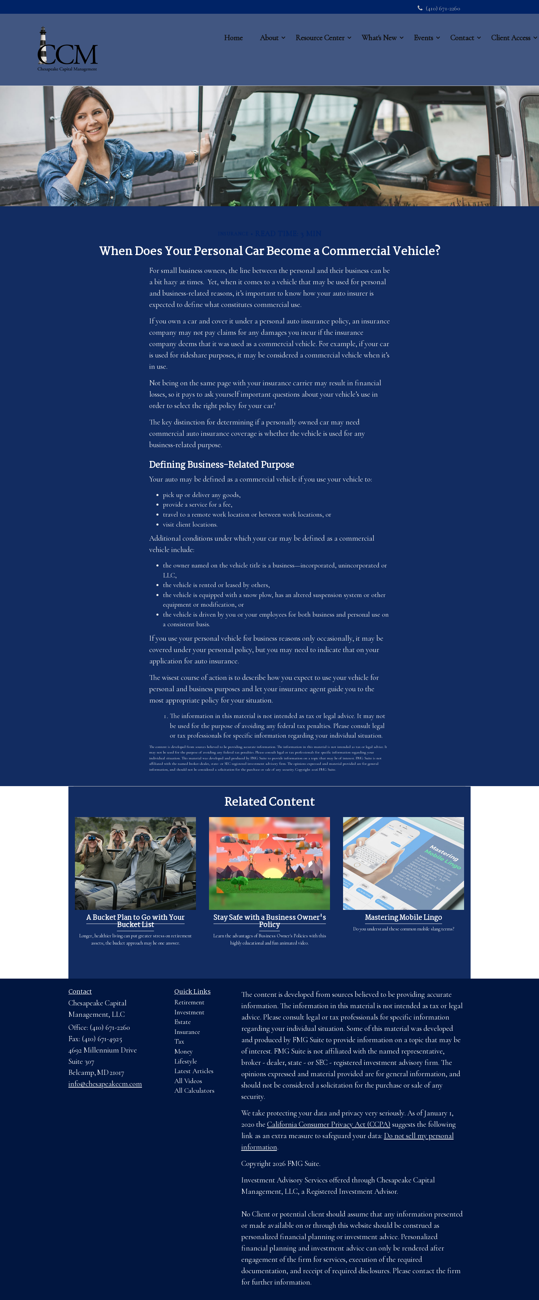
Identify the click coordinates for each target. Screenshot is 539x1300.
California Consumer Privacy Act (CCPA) (328, 1124)
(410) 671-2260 (439, 8)
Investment (189, 1012)
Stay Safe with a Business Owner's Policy (269, 922)
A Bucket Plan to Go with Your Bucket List (135, 922)
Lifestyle (185, 1061)
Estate (182, 1022)
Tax (179, 1041)
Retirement (189, 1002)
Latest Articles (193, 1071)
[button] (269, 38)
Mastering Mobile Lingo (403, 918)
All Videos (188, 1081)
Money (183, 1051)
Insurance (187, 1032)
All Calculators (194, 1091)
